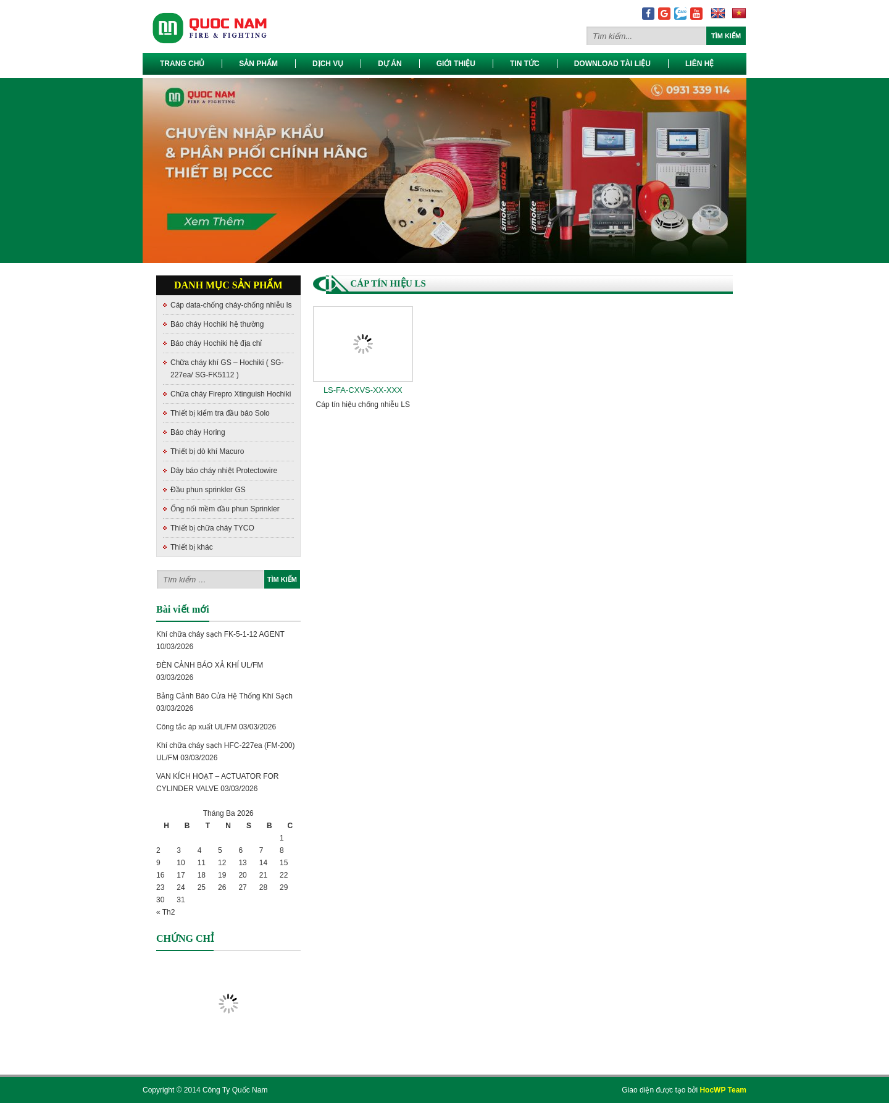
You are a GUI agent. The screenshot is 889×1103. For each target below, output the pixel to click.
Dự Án (389, 63)
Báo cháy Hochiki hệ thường (217, 324)
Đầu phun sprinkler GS (208, 489)
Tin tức (525, 63)
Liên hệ (699, 63)
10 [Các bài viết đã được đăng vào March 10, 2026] (181, 862)
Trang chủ (182, 63)
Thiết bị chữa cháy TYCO (212, 528)
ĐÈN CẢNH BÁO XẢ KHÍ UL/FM (209, 665)
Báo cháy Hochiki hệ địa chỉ (216, 343)
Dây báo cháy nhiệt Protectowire (223, 470)
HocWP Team (722, 1090)
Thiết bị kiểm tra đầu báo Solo (220, 413)
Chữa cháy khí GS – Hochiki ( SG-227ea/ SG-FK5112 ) (226, 368)
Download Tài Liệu (612, 63)
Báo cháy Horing (197, 432)
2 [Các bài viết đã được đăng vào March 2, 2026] (158, 850)
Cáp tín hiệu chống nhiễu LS (363, 404)
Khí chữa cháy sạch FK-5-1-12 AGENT (220, 634)
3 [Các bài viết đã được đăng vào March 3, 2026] (179, 850)
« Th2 (165, 912)
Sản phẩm (258, 63)
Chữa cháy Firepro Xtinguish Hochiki (230, 394)
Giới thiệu (455, 63)
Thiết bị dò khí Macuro (207, 451)
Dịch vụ (327, 63)
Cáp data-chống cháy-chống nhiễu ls (230, 305)
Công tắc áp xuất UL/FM (196, 727)
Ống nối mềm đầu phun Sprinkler (225, 509)
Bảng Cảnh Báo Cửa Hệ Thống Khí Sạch (224, 696)
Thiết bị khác (191, 547)
